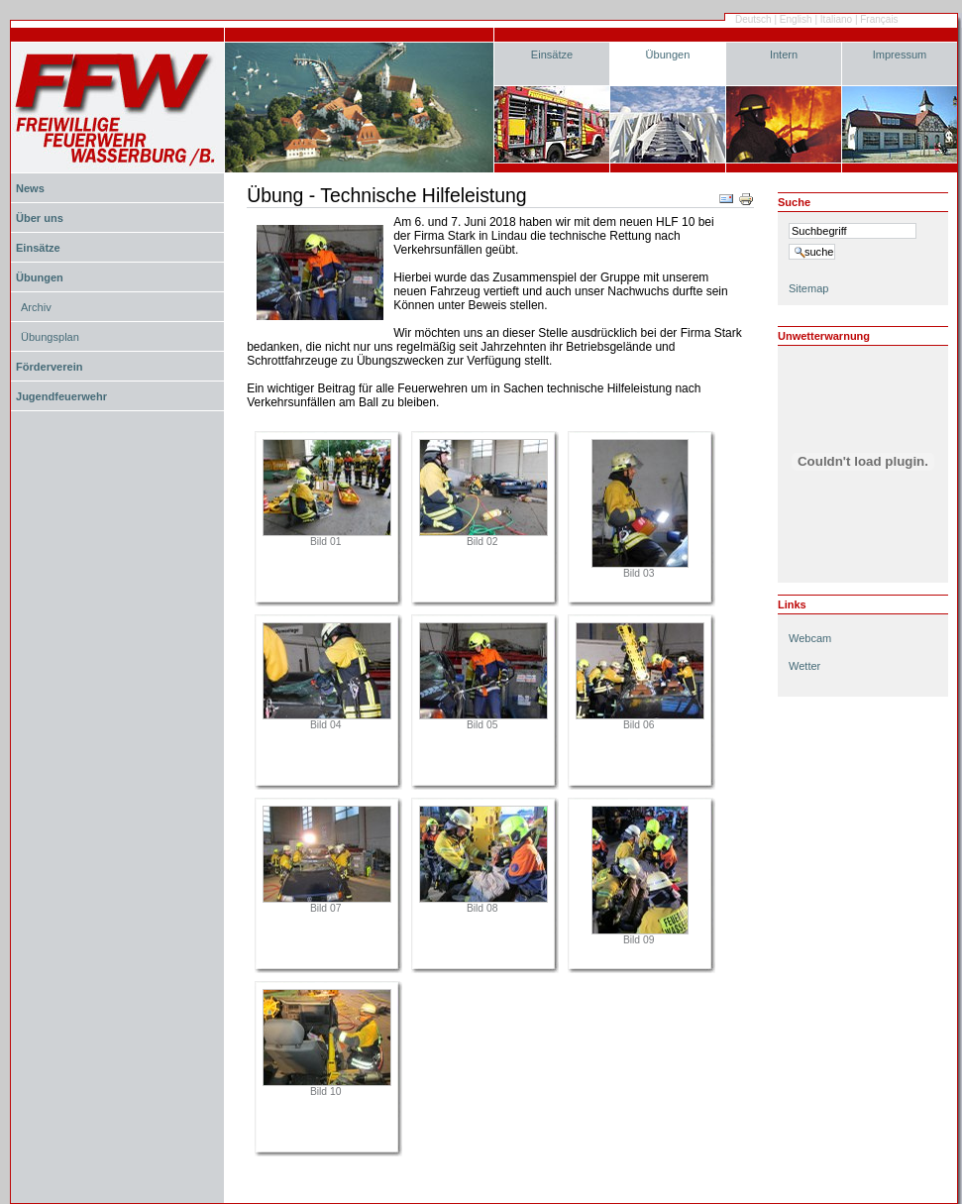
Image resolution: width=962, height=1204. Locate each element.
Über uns (39, 218)
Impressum (900, 54)
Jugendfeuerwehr (61, 396)
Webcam (810, 638)
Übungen (668, 54)
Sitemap (808, 288)
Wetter (804, 666)
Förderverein (49, 367)
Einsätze (552, 54)
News (30, 188)
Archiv (36, 307)
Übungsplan (50, 337)
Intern (784, 54)
